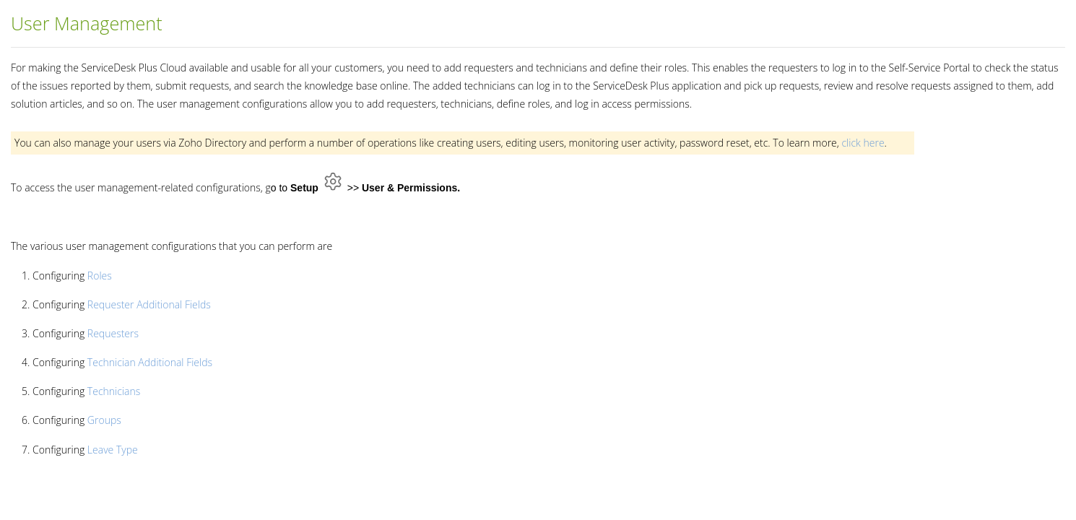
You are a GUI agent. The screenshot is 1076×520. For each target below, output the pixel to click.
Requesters (113, 333)
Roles (99, 275)
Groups (104, 420)
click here (862, 143)
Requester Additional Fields (149, 304)
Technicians (113, 391)
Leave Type (112, 449)
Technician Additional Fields (149, 362)
